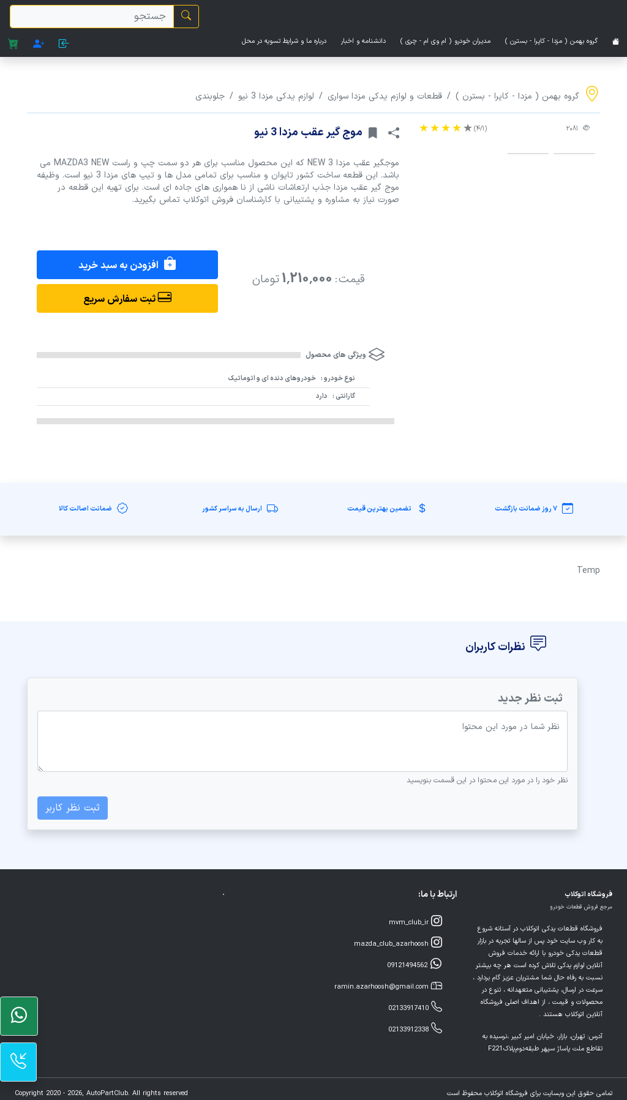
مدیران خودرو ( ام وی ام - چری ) (445, 41)
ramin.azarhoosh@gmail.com (388, 986)
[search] (92, 16)
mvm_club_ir (415, 921)
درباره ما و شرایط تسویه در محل (284, 41)
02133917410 (415, 1007)
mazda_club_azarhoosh (398, 943)
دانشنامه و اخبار (363, 41)
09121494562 (414, 964)
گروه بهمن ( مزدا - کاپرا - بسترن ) (551, 41)
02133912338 (415, 1028)
